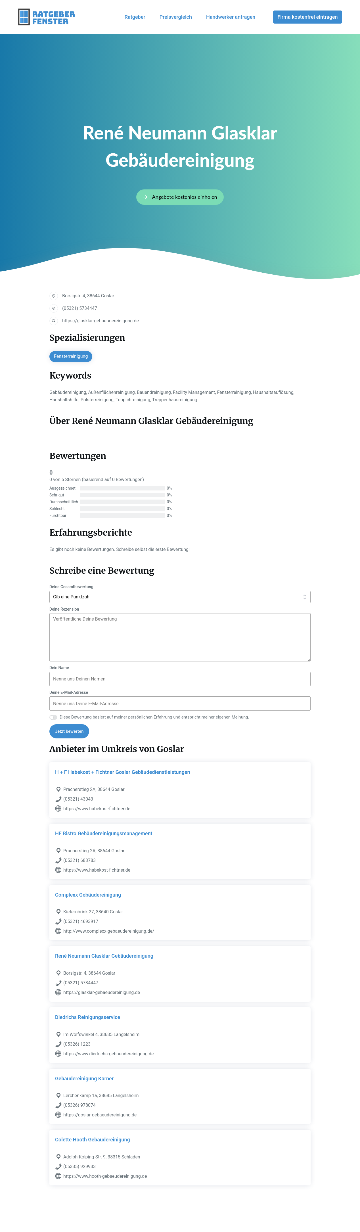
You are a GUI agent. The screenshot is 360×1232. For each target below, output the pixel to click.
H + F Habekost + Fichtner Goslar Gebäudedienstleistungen (122, 772)
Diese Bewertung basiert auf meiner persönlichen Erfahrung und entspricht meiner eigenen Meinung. (154, 717)
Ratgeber (135, 17)
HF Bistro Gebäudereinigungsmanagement (103, 833)
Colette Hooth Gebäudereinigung (92, 1140)
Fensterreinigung (71, 356)
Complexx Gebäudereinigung (88, 895)
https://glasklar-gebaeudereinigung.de (100, 320)
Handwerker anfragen (230, 17)
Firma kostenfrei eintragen (307, 17)
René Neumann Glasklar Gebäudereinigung (104, 956)
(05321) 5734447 (79, 308)
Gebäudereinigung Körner (84, 1078)
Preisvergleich (176, 17)
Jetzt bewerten (69, 731)
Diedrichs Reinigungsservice (87, 1017)
